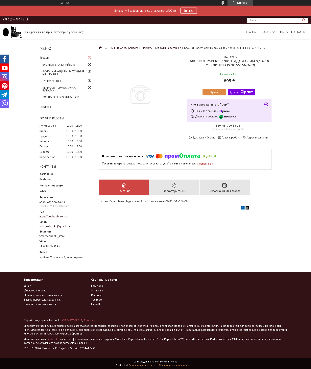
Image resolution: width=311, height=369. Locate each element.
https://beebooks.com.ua (53, 216)
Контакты (298, 32)
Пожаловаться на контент (143, 365)
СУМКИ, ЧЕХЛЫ (51, 81)
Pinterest (96, 295)
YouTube (96, 299)
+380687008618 (72, 320)
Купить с (241, 92)
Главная (251, 32)
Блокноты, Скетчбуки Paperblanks (161, 47)
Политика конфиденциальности (43, 295)
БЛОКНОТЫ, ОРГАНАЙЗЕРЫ (58, 64)
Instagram (97, 290)
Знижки (189, 10)
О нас (281, 32)
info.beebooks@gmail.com (55, 226)
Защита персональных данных (42, 299)
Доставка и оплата (35, 290)
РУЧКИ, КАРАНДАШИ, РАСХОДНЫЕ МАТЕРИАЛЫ (63, 73)
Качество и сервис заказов (40, 304)
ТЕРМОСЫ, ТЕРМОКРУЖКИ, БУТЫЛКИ (59, 89)
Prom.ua (172, 361)
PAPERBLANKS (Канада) (124, 47)
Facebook (97, 286)
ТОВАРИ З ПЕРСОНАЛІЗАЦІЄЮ (60, 97)
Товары (266, 32)
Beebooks (53, 339)
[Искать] (303, 20)
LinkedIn (96, 304)
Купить (214, 92)
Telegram (89, 320)
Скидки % (45, 107)
